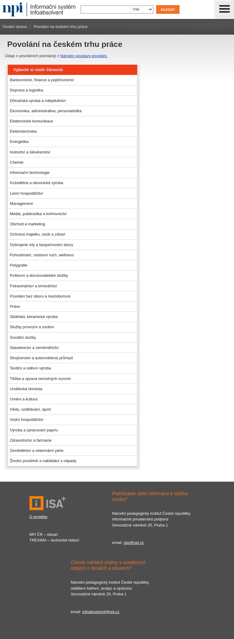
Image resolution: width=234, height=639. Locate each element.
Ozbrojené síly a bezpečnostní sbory (41, 244)
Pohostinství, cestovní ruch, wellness (42, 255)
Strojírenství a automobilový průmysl (41, 358)
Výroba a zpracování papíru (34, 430)
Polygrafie (18, 265)
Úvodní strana (14, 26)
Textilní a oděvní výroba (30, 368)
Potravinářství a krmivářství (33, 286)
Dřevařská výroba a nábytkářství (38, 100)
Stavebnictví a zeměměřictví (34, 347)
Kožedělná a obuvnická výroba (36, 183)
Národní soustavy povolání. (84, 56)
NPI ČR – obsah (43, 534)
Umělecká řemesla (26, 389)
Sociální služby (23, 337)
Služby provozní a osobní (32, 327)
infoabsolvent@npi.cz (100, 612)
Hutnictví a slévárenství (30, 152)
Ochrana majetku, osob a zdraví (37, 234)
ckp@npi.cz (134, 542)
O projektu (38, 516)
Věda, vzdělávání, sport (30, 409)
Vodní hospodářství (26, 419)
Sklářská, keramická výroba (34, 316)
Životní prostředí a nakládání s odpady (43, 460)
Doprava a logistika (26, 90)
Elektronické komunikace (31, 121)
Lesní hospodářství (26, 193)
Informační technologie (30, 172)
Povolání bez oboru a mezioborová (40, 296)
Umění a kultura (24, 399)
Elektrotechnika (23, 131)
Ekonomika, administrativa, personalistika (46, 111)
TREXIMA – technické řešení (54, 540)
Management (21, 203)
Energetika (19, 141)
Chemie (16, 162)
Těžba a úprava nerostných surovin (40, 378)
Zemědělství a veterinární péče (36, 450)
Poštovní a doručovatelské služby (39, 275)
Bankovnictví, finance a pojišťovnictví (42, 80)
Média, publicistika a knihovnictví (38, 213)
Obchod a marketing (27, 224)
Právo (15, 306)
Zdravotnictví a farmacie (31, 440)
